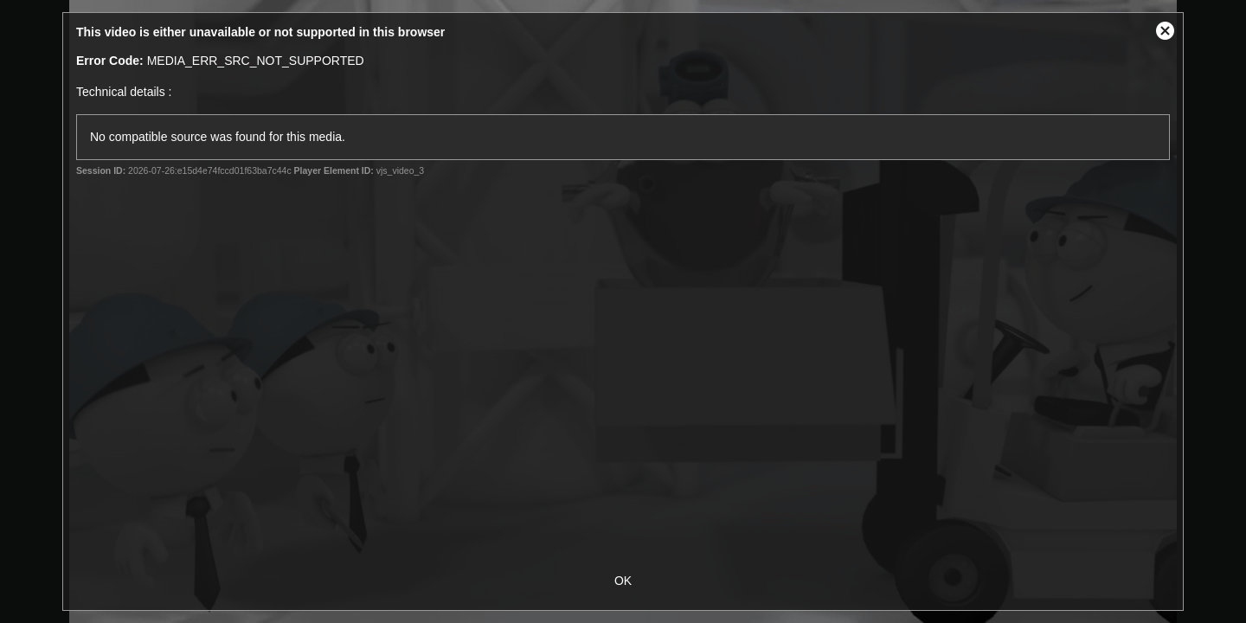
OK (623, 581)
